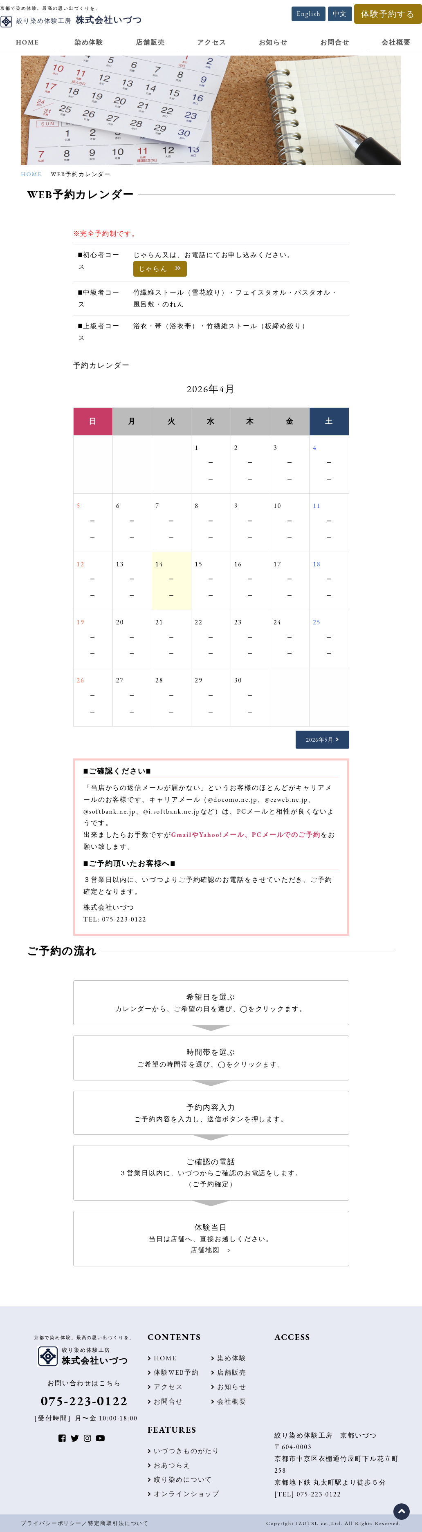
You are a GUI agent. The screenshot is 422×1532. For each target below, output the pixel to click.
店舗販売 (150, 42)
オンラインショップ (187, 1494)
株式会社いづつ (71, 19)
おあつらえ (172, 1465)
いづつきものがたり (187, 1451)
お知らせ (273, 42)
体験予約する (388, 14)
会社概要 (232, 1401)
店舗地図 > (211, 1250)
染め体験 (89, 42)
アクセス (212, 42)
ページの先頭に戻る (401, 1511)
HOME (27, 42)
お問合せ (335, 42)
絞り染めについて (183, 1479)
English (308, 13)
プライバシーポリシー (51, 1523)
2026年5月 (320, 739)
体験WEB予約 (176, 1372)
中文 (340, 13)
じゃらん (160, 268)
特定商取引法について (118, 1523)
